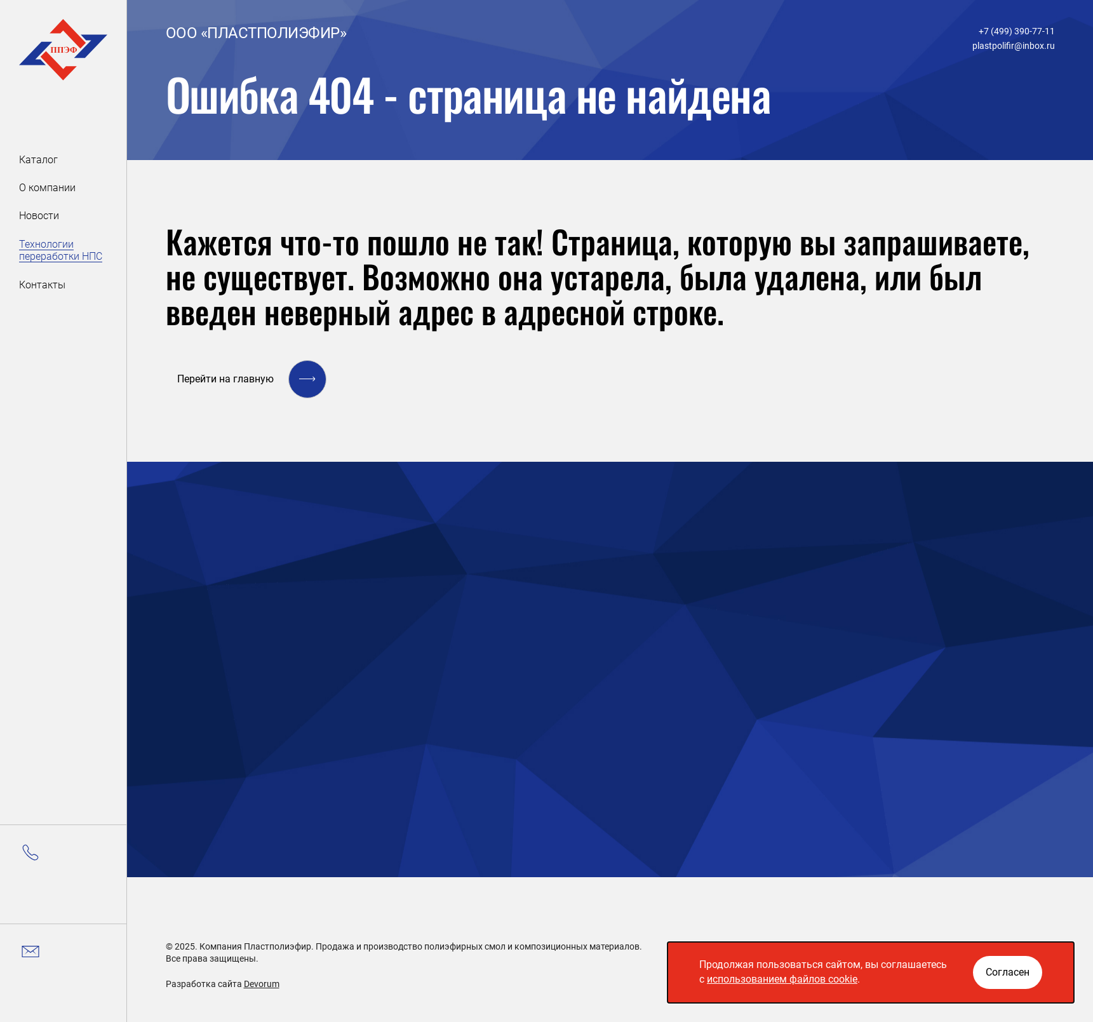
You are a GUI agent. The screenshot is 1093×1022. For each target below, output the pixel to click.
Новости (39, 216)
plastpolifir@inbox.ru (1013, 46)
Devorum (261, 984)
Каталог (38, 160)
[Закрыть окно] (1007, 972)
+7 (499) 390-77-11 (1017, 31)
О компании (47, 188)
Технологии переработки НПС (60, 250)
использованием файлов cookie (782, 979)
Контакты (42, 285)
